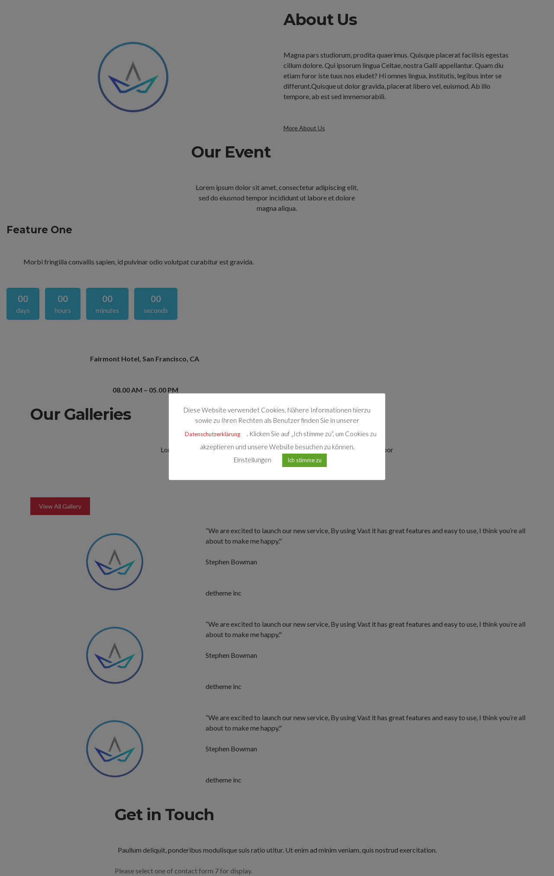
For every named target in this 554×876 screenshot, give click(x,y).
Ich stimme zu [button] (304, 460)
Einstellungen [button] (252, 460)
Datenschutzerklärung (212, 434)
